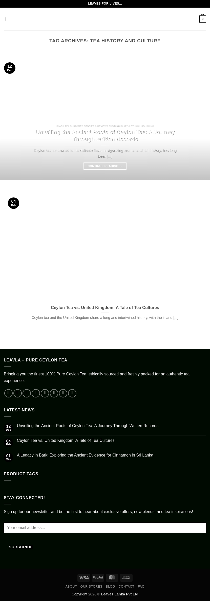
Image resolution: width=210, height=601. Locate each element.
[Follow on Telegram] (72, 393)
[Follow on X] (36, 393)
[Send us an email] (45, 393)
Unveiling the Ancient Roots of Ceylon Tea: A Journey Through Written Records (105, 135)
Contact (127, 586)
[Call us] (54, 393)
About (71, 586)
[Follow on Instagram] (17, 393)
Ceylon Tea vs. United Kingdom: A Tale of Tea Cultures (105, 307)
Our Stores (91, 586)
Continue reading (105, 166)
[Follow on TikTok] (27, 393)
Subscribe (21, 547)
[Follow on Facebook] (8, 393)
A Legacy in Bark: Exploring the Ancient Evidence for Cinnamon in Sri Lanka (85, 455)
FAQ (141, 586)
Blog (110, 586)
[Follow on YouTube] (63, 393)
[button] (7, 19)
